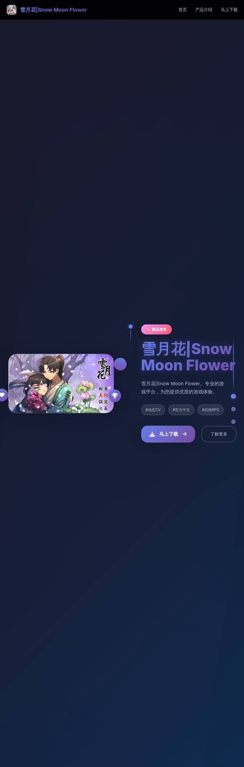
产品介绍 (203, 9)
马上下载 (229, 9)
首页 (182, 9)
